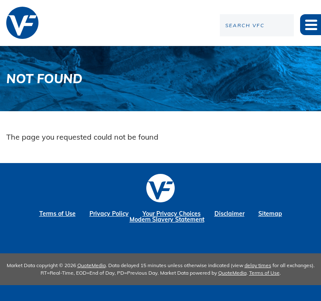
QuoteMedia (91, 265)
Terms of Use (57, 214)
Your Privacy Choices (172, 214)
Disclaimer (229, 214)
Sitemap (270, 214)
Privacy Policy (109, 214)
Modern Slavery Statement (167, 219)
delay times (258, 265)
